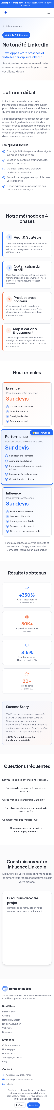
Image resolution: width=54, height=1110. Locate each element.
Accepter (33, 1105)
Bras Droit (7, 1032)
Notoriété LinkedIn (11, 1019)
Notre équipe (8, 1049)
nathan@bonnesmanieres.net (20, 1079)
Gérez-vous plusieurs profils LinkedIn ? (27, 799)
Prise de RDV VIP (9, 1011)
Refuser (20, 1105)
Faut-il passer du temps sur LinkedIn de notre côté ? (28, 809)
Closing (6, 1015)
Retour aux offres (12, 26)
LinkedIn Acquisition (11, 1023)
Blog (4, 1061)
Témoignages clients (12, 1057)
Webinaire (7, 1027)
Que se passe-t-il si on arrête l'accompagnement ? (31, 829)
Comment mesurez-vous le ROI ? (27, 819)
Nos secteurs (8, 1053)
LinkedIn (10, 1084)
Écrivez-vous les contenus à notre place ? (27, 779)
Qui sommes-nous (11, 1045)
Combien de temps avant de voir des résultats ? (29, 789)
